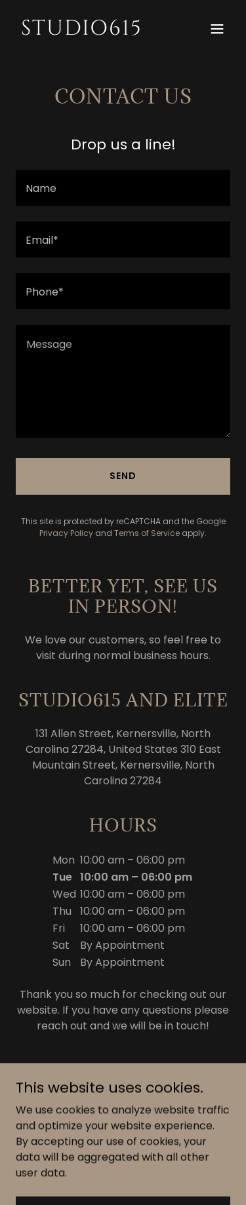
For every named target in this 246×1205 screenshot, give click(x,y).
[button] (217, 29)
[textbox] (123, 188)
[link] (91, 31)
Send (123, 475)
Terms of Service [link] (147, 533)
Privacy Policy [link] (66, 533)
